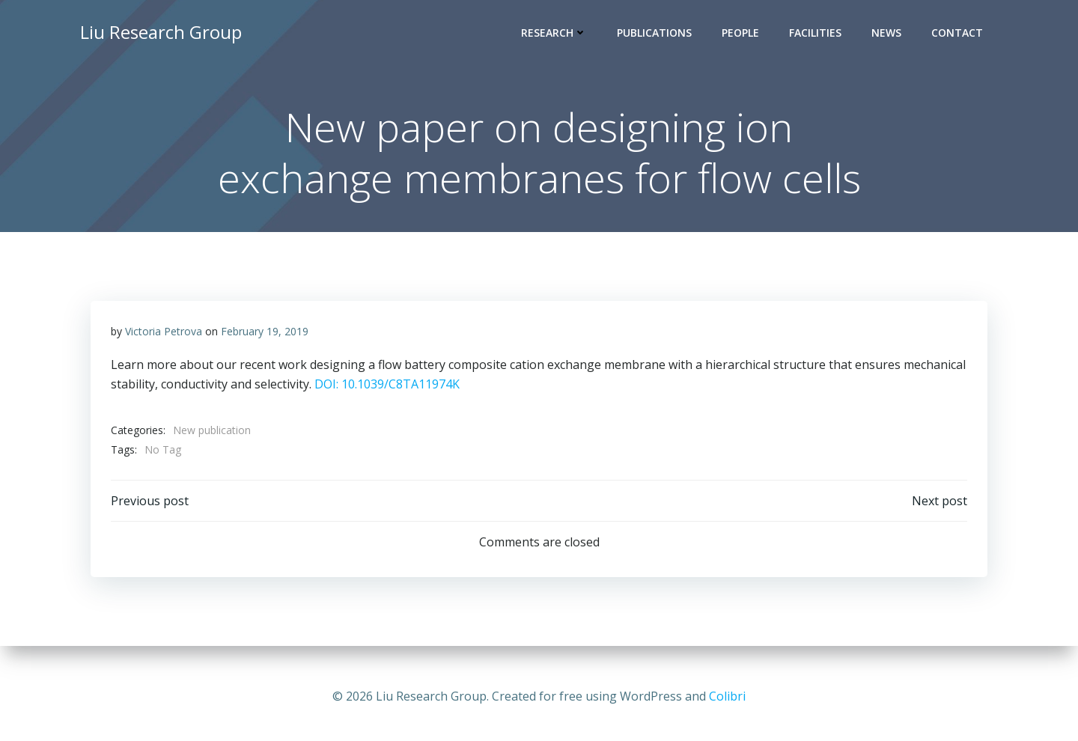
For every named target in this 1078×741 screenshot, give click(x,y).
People (742, 34)
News (889, 34)
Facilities (817, 34)
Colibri (727, 696)
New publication (213, 434)
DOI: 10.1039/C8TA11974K (387, 387)
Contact (959, 34)
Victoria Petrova (164, 335)
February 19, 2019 (265, 335)
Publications (656, 34)
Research (556, 34)
